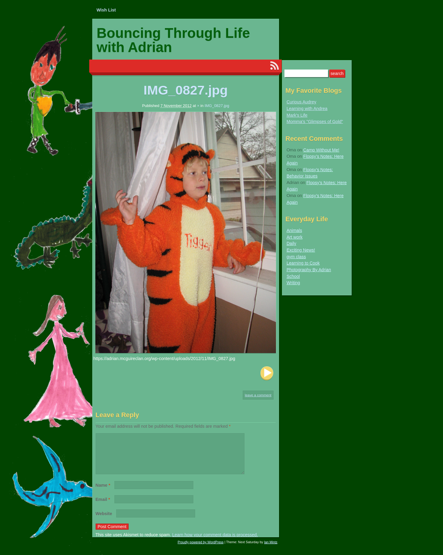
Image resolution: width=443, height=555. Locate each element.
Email (103, 506)
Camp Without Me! (321, 150)
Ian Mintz (270, 549)
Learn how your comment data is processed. (215, 542)
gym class (296, 256)
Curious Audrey (301, 101)
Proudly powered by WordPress (201, 549)
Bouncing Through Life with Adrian (173, 40)
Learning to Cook (303, 263)
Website (104, 520)
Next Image (267, 373)
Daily (291, 243)
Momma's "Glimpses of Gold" (315, 121)
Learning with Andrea (307, 108)
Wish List (106, 10)
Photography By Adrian (309, 269)
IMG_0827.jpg (217, 105)
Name (103, 492)
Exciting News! (301, 250)
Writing (293, 282)
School (293, 276)
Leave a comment (258, 395)
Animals (294, 230)
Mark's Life (297, 115)
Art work (295, 237)
